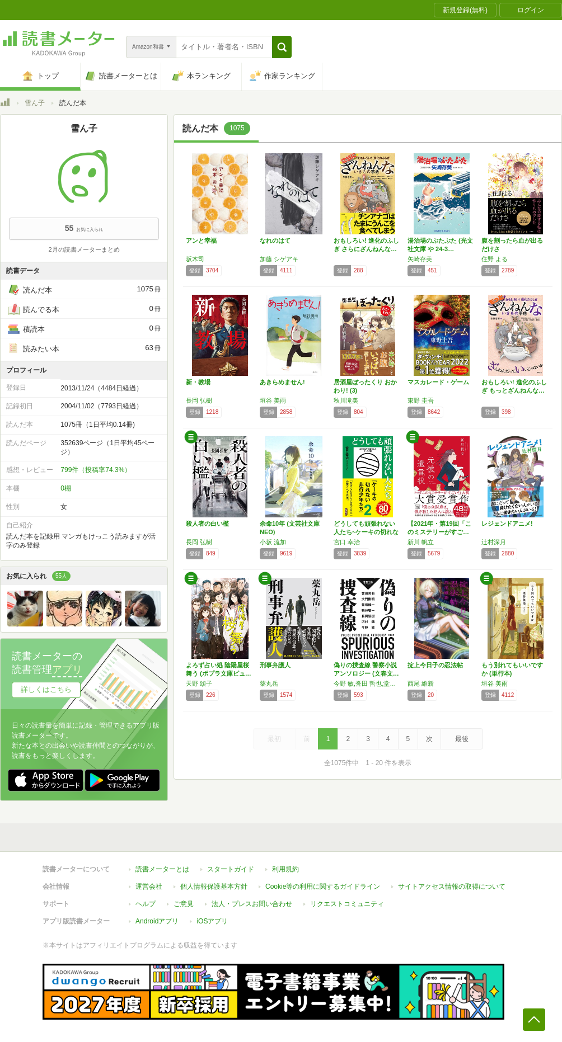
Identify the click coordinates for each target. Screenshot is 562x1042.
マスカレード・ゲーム (438, 382)
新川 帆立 (421, 542)
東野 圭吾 (421, 400)
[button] (282, 47)
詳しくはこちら (46, 689)
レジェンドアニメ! (507, 523)
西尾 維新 (421, 683)
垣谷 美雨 (273, 400)
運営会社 (148, 881)
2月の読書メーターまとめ (83, 249)
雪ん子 (35, 103)
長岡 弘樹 (199, 400)
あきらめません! (282, 382)
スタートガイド (230, 863)
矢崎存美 (420, 259)
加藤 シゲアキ (279, 259)
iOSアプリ (212, 915)
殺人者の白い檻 (207, 523)
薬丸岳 (269, 683)
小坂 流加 (273, 542)
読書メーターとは (162, 863)
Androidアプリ (157, 915)
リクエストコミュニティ (347, 898)
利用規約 (285, 863)
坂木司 (195, 259)
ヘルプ (145, 898)
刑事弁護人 (275, 665)
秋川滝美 (346, 400)
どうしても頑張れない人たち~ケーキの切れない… (366, 532)
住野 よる (494, 259)
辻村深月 (493, 542)
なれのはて (275, 240)
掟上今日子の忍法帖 (435, 665)
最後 (462, 739)
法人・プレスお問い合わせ (252, 898)
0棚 (65, 488)
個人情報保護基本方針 (213, 881)
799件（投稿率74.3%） (95, 470)
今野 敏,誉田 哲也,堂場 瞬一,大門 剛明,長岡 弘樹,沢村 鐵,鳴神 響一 (368, 683)
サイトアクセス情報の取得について (451, 881)
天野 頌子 (199, 683)
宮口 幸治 (347, 542)
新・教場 (198, 382)
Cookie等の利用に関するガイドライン (322, 881)
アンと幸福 (201, 240)
